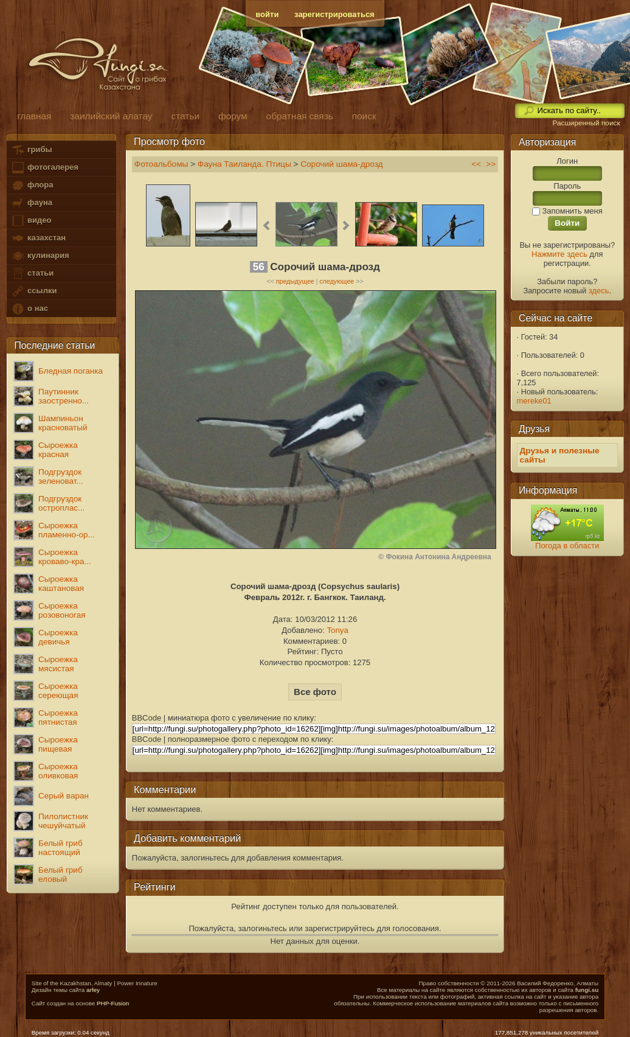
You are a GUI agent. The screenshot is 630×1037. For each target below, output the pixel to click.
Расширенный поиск (586, 123)
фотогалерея (44, 167)
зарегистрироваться (334, 14)
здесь (599, 290)
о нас (29, 308)
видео (31, 220)
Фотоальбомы (161, 164)
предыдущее (295, 281)
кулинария (39, 256)
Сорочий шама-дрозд (341, 164)
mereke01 (534, 400)
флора (32, 185)
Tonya (337, 630)
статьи (32, 273)
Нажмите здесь (559, 254)
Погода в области (567, 545)
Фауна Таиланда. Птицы (246, 164)
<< (476, 164)
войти (267, 14)
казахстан (38, 238)
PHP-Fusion (113, 1003)
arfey (93, 989)
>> (491, 164)
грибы (31, 150)
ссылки (33, 291)
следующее (336, 281)
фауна (31, 203)
